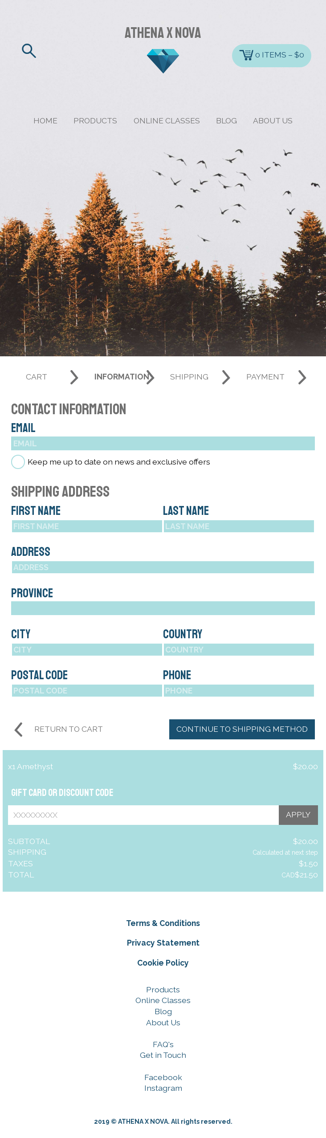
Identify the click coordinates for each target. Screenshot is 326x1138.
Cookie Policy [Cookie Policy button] (163, 962)
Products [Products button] (163, 989)
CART (36, 376)
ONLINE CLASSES (167, 120)
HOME (45, 120)
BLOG (226, 120)
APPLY (298, 814)
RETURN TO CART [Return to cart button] (68, 729)
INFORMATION (121, 376)
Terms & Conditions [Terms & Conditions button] (163, 923)
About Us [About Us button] (163, 1022)
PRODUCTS (95, 120)
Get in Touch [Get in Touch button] (163, 1055)
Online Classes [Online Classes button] (163, 1000)
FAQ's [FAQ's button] (163, 1044)
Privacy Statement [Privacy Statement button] (163, 942)
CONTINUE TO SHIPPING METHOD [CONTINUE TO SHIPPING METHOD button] (242, 729)
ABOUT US (273, 120)
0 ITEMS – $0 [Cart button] (271, 55)
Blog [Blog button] (163, 1011)
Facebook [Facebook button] (163, 1077)
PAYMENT (265, 376)
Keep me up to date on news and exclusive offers (119, 462)
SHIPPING (189, 376)
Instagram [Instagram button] (163, 1088)
